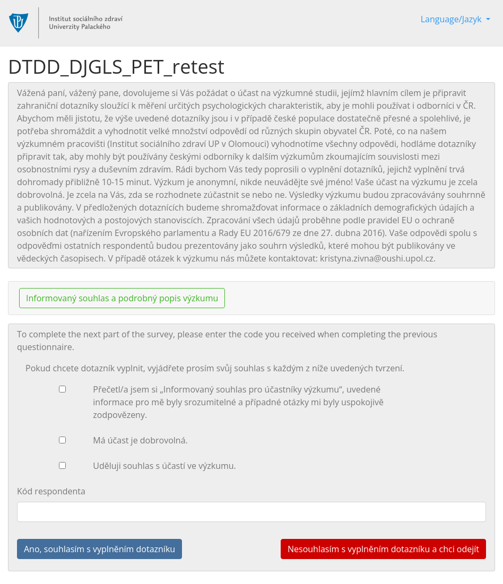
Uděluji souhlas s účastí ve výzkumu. (164, 466)
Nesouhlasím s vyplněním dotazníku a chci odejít (383, 549)
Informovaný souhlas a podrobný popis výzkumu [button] (122, 298)
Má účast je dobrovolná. (140, 440)
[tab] (251, 298)
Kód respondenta (51, 491)
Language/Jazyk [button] (452, 19)
